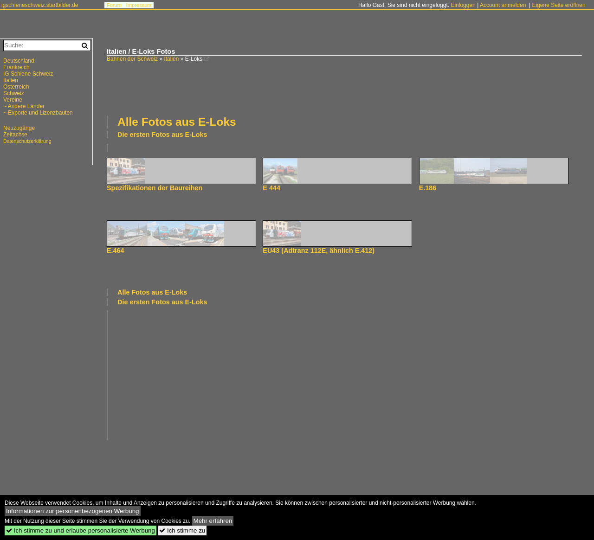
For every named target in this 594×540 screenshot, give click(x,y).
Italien (171, 59)
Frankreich (16, 67)
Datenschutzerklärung (27, 141)
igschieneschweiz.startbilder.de (39, 5)
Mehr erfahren (213, 520)
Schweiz (13, 93)
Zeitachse (15, 134)
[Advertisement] (344, 88)
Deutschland (18, 61)
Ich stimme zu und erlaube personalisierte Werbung (80, 530)
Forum (114, 5)
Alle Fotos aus (176, 122)
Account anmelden (503, 5)
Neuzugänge (19, 128)
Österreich (16, 87)
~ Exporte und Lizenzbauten (38, 112)
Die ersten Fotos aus (162, 134)
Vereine (12, 99)
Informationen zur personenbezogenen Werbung (72, 511)
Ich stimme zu (182, 530)
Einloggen (463, 5)
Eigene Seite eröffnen (558, 5)
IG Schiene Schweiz (28, 74)
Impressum (138, 5)
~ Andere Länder (24, 106)
